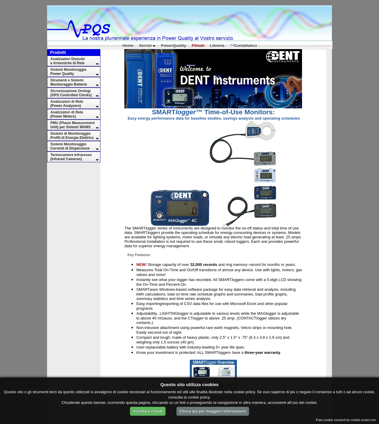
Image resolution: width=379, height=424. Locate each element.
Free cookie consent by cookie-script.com (346, 420)
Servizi (147, 45)
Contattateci (243, 45)
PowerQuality (173, 45)
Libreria (217, 45)
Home (127, 45)
